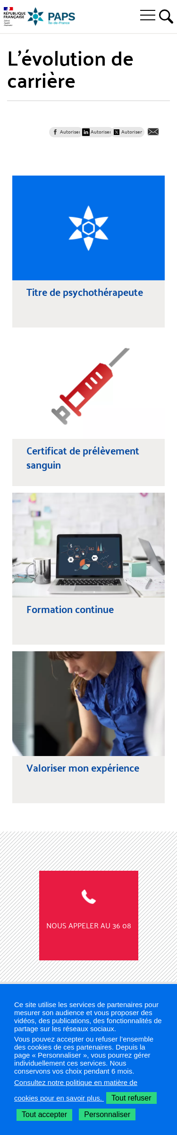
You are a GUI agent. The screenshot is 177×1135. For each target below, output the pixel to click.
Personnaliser (107, 1114)
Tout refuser (131, 1098)
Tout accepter (44, 1114)
